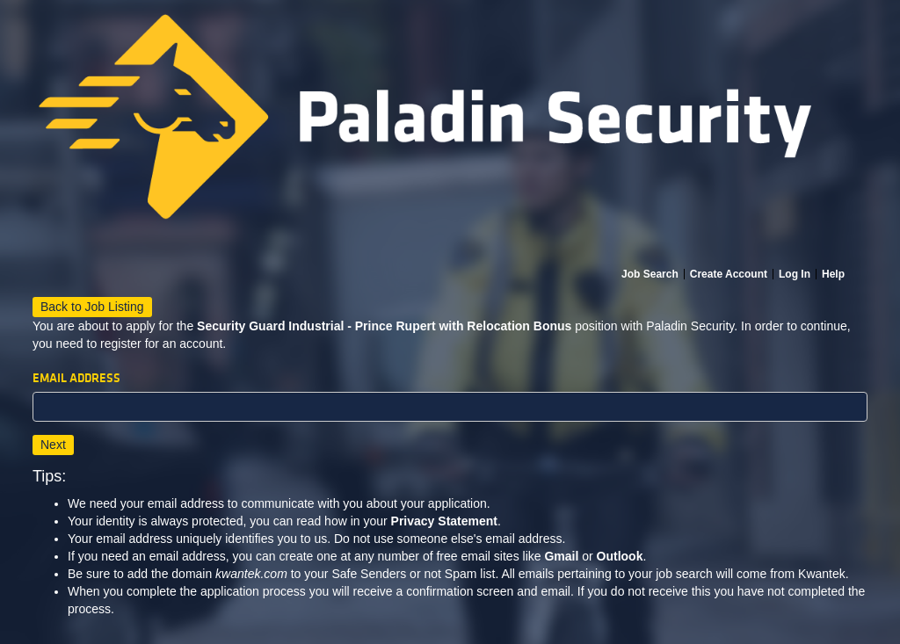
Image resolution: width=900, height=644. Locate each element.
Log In (794, 274)
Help (833, 274)
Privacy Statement (444, 521)
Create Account (728, 274)
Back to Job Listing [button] (92, 307)
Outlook (620, 556)
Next (53, 445)
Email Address (76, 378)
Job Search (650, 274)
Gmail (561, 556)
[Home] (450, 133)
